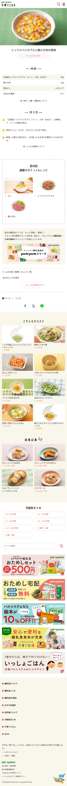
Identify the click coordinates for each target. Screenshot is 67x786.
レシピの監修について (35, 146)
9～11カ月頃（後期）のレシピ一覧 (17, 272)
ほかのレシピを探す (11, 278)
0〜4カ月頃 (10, 514)
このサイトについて (10, 752)
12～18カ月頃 (11, 528)
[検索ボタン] (61, 546)
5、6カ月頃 (42, 514)
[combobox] (33, 546)
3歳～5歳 (9, 534)
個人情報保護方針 (8, 769)
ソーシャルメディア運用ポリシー (14, 776)
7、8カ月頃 (10, 521)
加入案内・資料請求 (9, 766)
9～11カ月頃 (42, 521)
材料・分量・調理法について (35, 101)
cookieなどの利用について (11, 773)
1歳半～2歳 (42, 528)
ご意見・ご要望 (8, 756)
